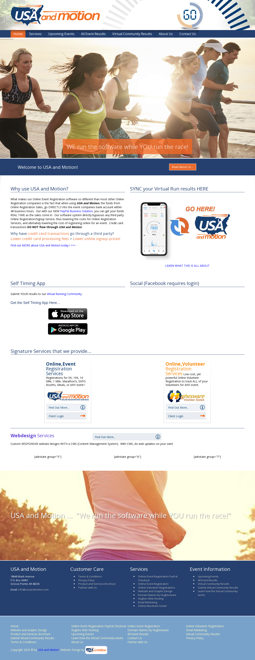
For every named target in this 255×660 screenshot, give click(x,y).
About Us (166, 34)
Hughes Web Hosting (150, 598)
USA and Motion (48, 650)
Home (18, 34)
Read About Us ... (183, 167)
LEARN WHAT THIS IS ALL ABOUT (187, 266)
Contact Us (187, 34)
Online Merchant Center (152, 606)
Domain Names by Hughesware (157, 595)
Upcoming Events (61, 34)
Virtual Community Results (132, 34)
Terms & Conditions (90, 576)
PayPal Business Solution (76, 211)
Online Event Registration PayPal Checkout (98, 626)
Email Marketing (147, 602)
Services (35, 34)
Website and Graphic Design (155, 591)
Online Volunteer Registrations (156, 587)
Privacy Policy (86, 580)
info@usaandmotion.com (33, 589)
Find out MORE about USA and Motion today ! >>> (43, 245)
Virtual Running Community (64, 294)
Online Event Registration (153, 584)
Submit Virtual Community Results (218, 587)
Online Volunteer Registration (205, 626)
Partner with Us (87, 587)
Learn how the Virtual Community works (97, 638)
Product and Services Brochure (97, 584)
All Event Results (93, 34)
